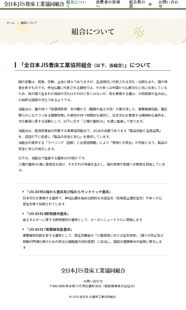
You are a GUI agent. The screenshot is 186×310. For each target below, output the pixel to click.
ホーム (10, 23)
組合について (77, 7)
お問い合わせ (166, 7)
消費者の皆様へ (108, 7)
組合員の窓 (136, 7)
